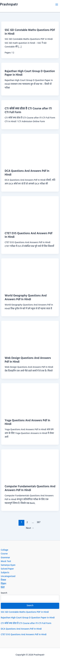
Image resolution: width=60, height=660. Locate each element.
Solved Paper (7, 569)
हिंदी (3, 587)
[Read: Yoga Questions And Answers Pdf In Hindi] (30, 399)
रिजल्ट (3, 580)
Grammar (5, 558)
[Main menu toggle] (56, 4)
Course (4, 554)
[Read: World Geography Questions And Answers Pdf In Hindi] (30, 274)
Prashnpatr (9, 4)
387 (38, 522)
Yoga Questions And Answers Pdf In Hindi (27, 422)
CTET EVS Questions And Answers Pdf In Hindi (28, 235)
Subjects (5, 572)
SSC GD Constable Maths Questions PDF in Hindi (30, 32)
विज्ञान (3, 584)
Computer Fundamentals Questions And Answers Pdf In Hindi (30, 488)
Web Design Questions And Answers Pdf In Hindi (28, 360)
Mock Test (6, 561)
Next (30, 528)
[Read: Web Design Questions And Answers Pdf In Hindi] (30, 337)
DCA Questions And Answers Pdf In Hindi (27, 173)
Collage (4, 550)
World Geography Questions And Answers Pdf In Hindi (26, 297)
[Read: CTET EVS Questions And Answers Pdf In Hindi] (30, 212)
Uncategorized (8, 576)
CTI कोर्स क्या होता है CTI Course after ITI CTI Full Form (28, 110)
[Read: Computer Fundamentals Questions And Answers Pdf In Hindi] (30, 465)
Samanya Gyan (8, 565)
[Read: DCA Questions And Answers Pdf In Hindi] (30, 150)
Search (4, 593)
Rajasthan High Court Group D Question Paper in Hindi (30, 73)
